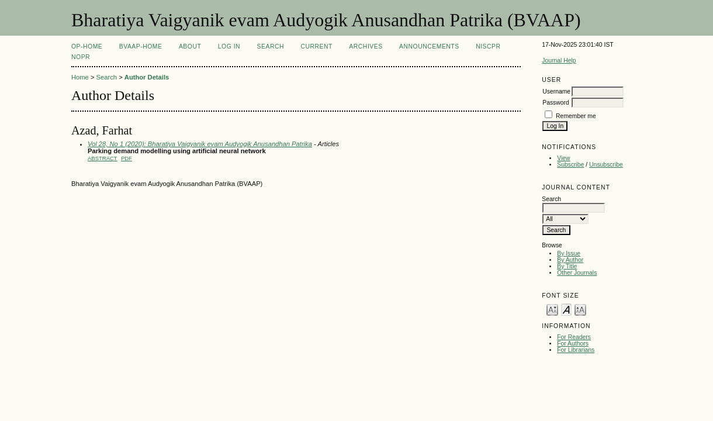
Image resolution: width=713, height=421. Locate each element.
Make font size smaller (552, 309)
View (563, 158)
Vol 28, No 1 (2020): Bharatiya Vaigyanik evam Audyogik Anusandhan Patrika (200, 143)
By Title (567, 266)
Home (80, 77)
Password (555, 102)
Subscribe (570, 164)
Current (316, 46)
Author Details (146, 77)
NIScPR (488, 46)
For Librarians (575, 350)
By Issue (568, 253)
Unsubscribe (606, 164)
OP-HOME (86, 46)
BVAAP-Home (140, 46)
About (190, 46)
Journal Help (559, 60)
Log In (229, 46)
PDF (126, 158)
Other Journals (577, 273)
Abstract (102, 158)
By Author (570, 260)
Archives (365, 46)
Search (270, 46)
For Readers (574, 337)
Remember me (576, 116)
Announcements (429, 46)
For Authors (573, 343)
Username (556, 91)
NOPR (80, 57)
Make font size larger (580, 309)
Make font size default (566, 309)
